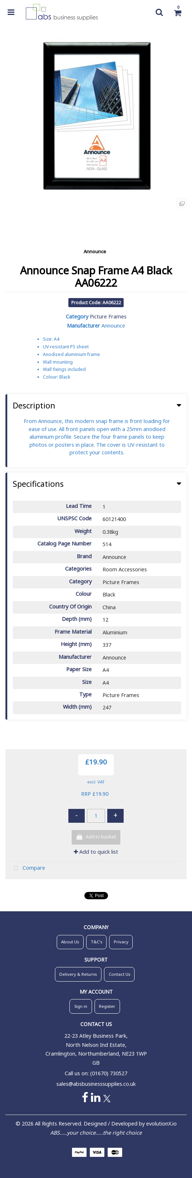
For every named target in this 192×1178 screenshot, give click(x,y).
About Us (70, 941)
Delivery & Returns (78, 974)
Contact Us (119, 974)
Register (107, 1006)
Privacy (121, 941)
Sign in (80, 1006)
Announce (95, 251)
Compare (28, 868)
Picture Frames (108, 316)
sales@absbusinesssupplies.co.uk (96, 1083)
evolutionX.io (161, 1123)
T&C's (96, 941)
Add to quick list (96, 851)
